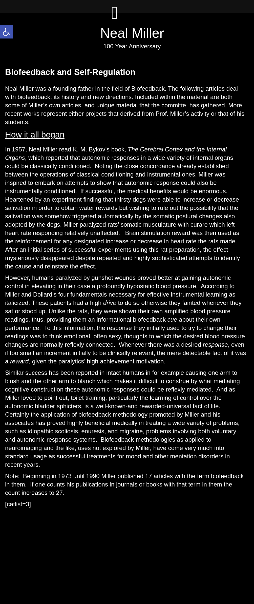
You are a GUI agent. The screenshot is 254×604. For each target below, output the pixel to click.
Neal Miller (132, 33)
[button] (6, 31)
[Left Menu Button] (114, 18)
